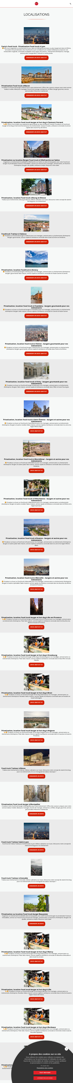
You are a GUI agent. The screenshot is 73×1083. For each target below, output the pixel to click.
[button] (2, 4)
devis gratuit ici (36, 665)
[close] (68, 1049)
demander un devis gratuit (36, 132)
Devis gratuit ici (36, 431)
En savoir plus (45, 1066)
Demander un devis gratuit (36, 95)
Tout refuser (55, 1072)
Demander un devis (36, 776)
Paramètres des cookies (35, 1072)
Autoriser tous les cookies (44, 1078)
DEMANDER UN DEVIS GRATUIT (36, 57)
